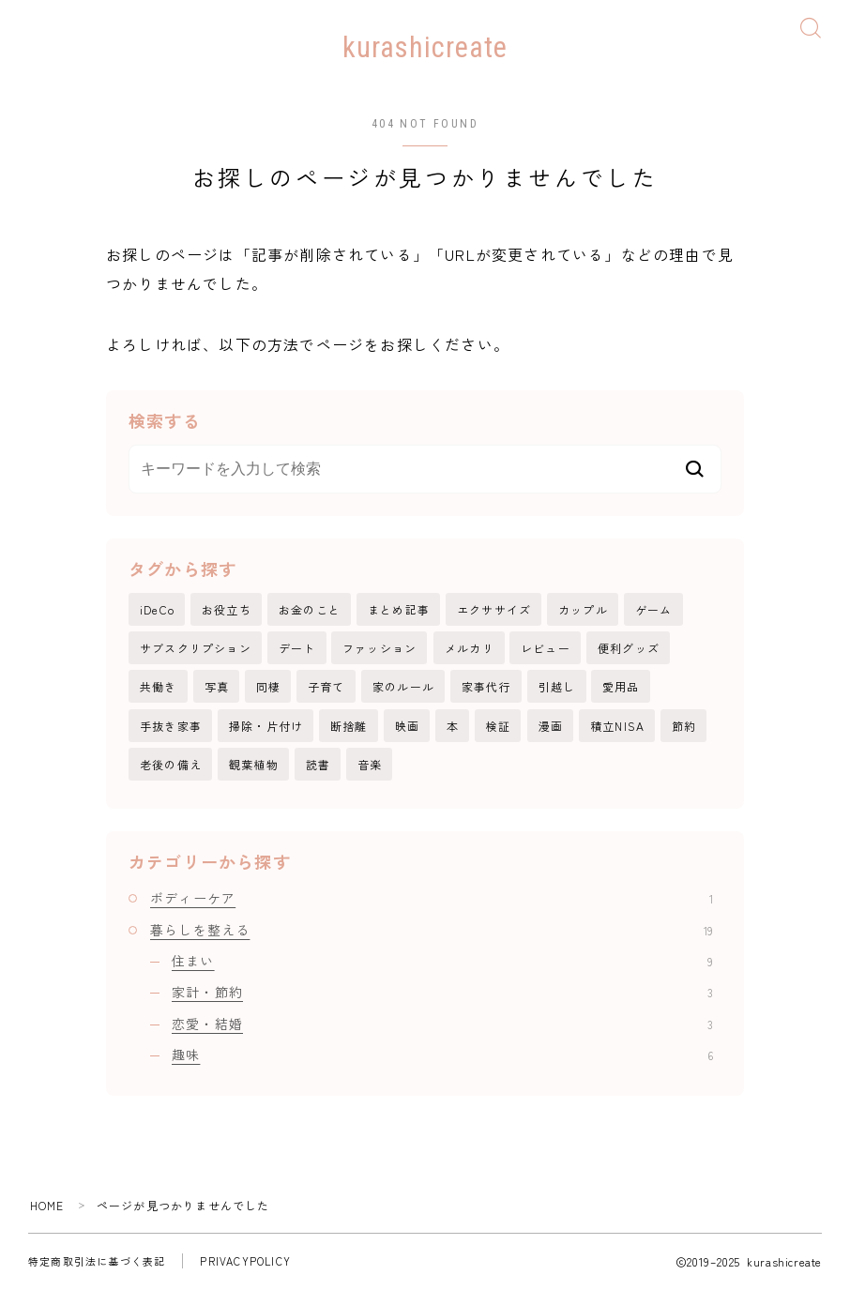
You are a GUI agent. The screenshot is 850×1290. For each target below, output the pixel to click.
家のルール (403, 687)
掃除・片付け (266, 727)
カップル (583, 610)
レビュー (545, 649)
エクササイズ (494, 610)
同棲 (268, 687)
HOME (47, 1206)
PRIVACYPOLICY (245, 1261)
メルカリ (469, 649)
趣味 (442, 1055)
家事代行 (486, 687)
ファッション (379, 649)
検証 (498, 727)
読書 (318, 765)
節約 (684, 727)
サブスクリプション (195, 649)
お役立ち (226, 610)
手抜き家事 (171, 727)
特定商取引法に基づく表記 (96, 1261)
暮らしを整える (431, 930)
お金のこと (310, 610)
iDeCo (157, 610)
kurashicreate (425, 48)
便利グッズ (629, 649)
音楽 (369, 765)
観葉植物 (254, 765)
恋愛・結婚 (442, 1024)
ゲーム (654, 610)
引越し (557, 687)
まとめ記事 (399, 610)
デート (297, 649)
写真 (217, 687)
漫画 (551, 727)
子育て (326, 687)
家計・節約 (442, 992)
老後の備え (171, 765)
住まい (442, 961)
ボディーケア (431, 899)
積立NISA (617, 727)
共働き (158, 687)
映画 (407, 727)
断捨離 (349, 727)
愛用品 (621, 687)
